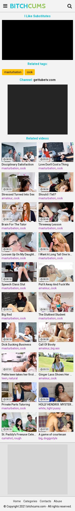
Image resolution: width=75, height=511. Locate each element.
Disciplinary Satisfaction (18, 164)
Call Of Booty (47, 344)
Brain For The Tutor (14, 224)
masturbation (12, 72)
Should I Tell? (47, 194)
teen (4, 378)
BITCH (20, 6)
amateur (7, 198)
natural (13, 378)
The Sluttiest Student (52, 314)
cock (30, 72)
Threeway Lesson (50, 224)
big (40, 438)
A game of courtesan (52, 434)
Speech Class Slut (13, 284)
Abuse (58, 501)
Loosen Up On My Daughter (19, 254)
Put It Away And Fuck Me (54, 284)
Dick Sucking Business (16, 344)
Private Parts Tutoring (16, 404)
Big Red (7, 314)
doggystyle (50, 438)
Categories (30, 501)
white (42, 408)
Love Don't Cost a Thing (54, 164)
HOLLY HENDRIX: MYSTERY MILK (56, 404)
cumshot (7, 438)
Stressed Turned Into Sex (18, 194)
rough (17, 438)
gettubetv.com (44, 80)
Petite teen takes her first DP (19, 374)
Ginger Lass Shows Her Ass (56, 374)
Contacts (45, 501)
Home (17, 501)
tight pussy (54, 408)
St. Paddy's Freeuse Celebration (19, 434)
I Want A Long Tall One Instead (56, 254)
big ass (55, 348)
